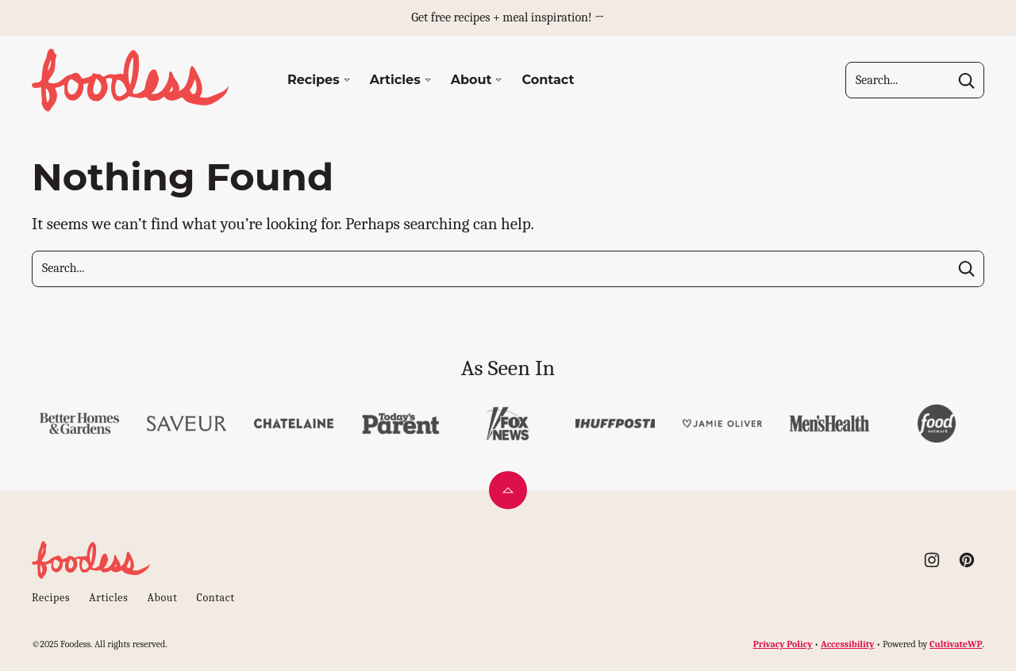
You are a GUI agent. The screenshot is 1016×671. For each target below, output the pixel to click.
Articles (395, 79)
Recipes (313, 79)
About (471, 79)
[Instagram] (931, 560)
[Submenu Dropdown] (347, 80)
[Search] (966, 80)
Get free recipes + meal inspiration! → (507, 17)
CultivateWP (956, 644)
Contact (547, 79)
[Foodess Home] (131, 80)
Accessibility (847, 644)
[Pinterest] (966, 560)
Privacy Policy (783, 644)
